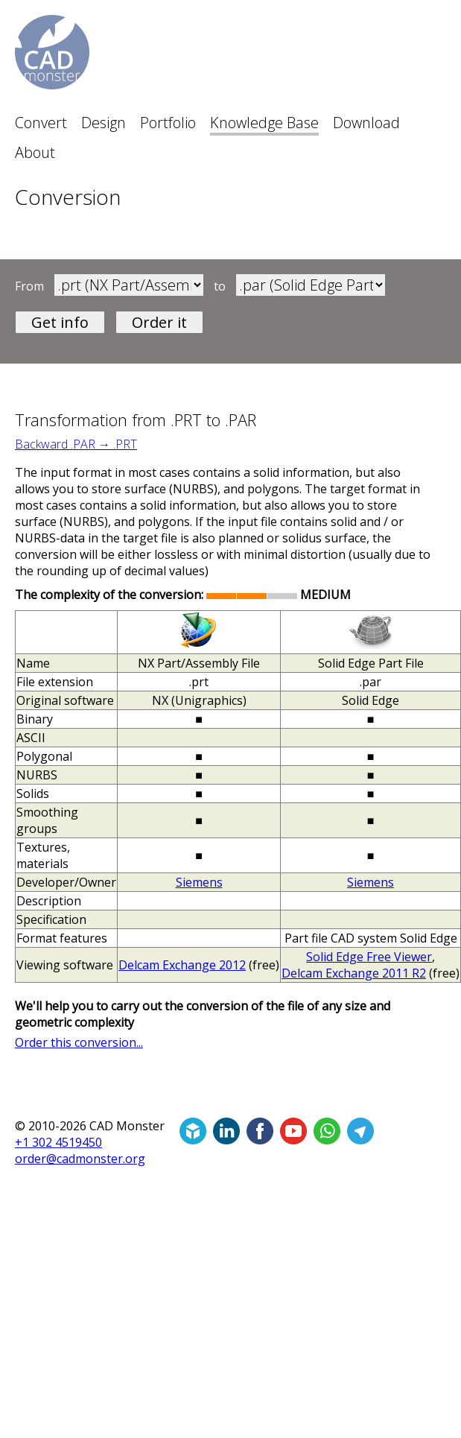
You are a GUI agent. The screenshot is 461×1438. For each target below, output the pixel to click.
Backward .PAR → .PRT (76, 444)
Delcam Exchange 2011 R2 (354, 973)
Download (366, 123)
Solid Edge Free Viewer (369, 956)
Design (103, 123)
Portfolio (168, 123)
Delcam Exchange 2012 (182, 965)
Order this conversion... (79, 1042)
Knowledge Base (264, 123)
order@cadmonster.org (80, 1158)
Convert (41, 123)
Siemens (199, 882)
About (35, 152)
